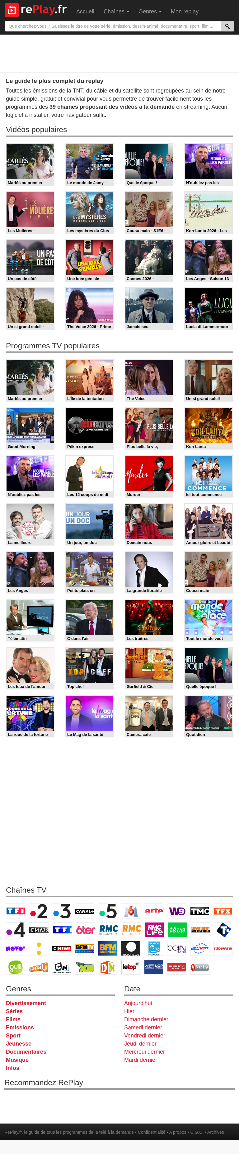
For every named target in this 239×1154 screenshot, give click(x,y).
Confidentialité (152, 1132)
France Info (38, 948)
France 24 (153, 948)
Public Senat (176, 967)
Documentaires (26, 1052)
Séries (14, 1011)
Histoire (199, 967)
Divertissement (26, 1003)
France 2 (38, 911)
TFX (222, 911)
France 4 (15, 929)
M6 (130, 911)
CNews (61, 948)
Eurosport (199, 948)
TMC (199, 911)
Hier (129, 1011)
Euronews (130, 948)
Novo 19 (15, 948)
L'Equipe (222, 948)
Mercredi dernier (144, 1052)
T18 (223, 929)
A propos (177, 1132)
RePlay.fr (13, 1132)
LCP (153, 967)
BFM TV (84, 948)
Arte (153, 911)
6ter (85, 929)
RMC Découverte (108, 929)
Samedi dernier (143, 1027)
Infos (12, 1068)
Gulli (15, 967)
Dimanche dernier (146, 1019)
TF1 (15, 911)
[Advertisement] (119, 53)
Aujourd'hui (138, 1003)
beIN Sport (176, 948)
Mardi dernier (140, 1060)
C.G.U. (197, 1132)
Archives (215, 1132)
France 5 (107, 911)
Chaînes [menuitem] (116, 11)
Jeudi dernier (140, 1044)
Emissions (20, 1027)
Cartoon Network (61, 967)
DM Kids (107, 967)
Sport (13, 1035)
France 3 (61, 911)
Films (13, 1019)
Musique (17, 1060)
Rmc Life (154, 929)
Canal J (38, 967)
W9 (176, 911)
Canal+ (84, 911)
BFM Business (107, 948)
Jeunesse (18, 1044)
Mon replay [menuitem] (185, 11)
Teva (177, 929)
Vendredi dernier (144, 1035)
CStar (39, 929)
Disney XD (84, 967)
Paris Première (200, 929)
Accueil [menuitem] (85, 11)
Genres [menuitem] (150, 11)
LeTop (130, 967)
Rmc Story (131, 929)
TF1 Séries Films (62, 929)
